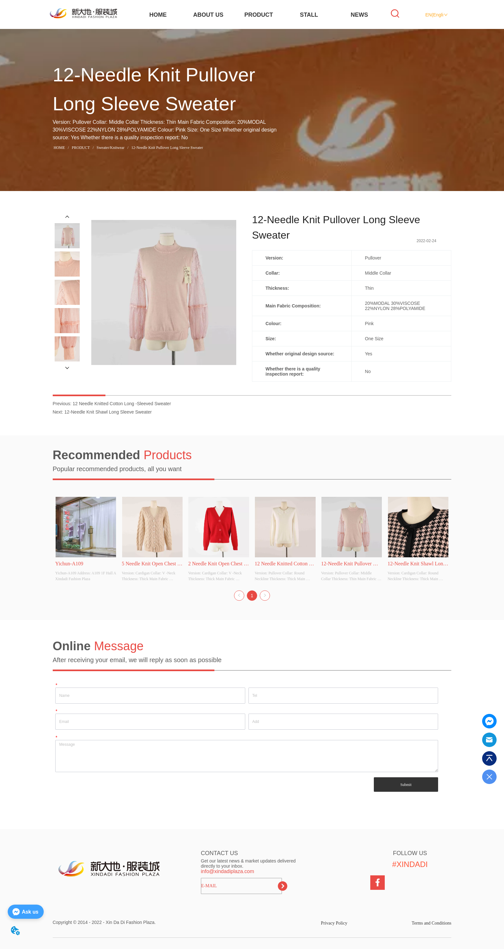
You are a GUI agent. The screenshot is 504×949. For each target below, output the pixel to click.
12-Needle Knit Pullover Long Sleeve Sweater (166, 147)
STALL (309, 15)
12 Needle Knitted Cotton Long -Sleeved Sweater (122, 403)
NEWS (359, 15)
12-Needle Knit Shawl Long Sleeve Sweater (108, 412)
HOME (157, 15)
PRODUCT (258, 15)
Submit (406, 784)
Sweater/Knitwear (111, 147)
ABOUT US (208, 15)
